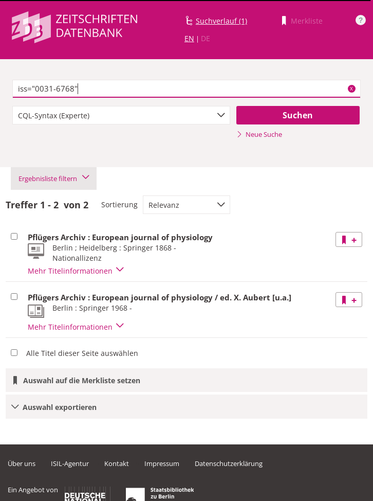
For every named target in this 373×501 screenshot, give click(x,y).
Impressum (161, 463)
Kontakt (116, 463)
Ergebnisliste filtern (53, 178)
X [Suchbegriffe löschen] (351, 88)
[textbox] (186, 89)
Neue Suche (259, 134)
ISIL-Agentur (70, 463)
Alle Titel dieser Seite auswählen (82, 353)
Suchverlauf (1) (221, 21)
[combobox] (121, 115)
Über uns (21, 463)
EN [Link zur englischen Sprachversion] (189, 38)
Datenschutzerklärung (229, 463)
